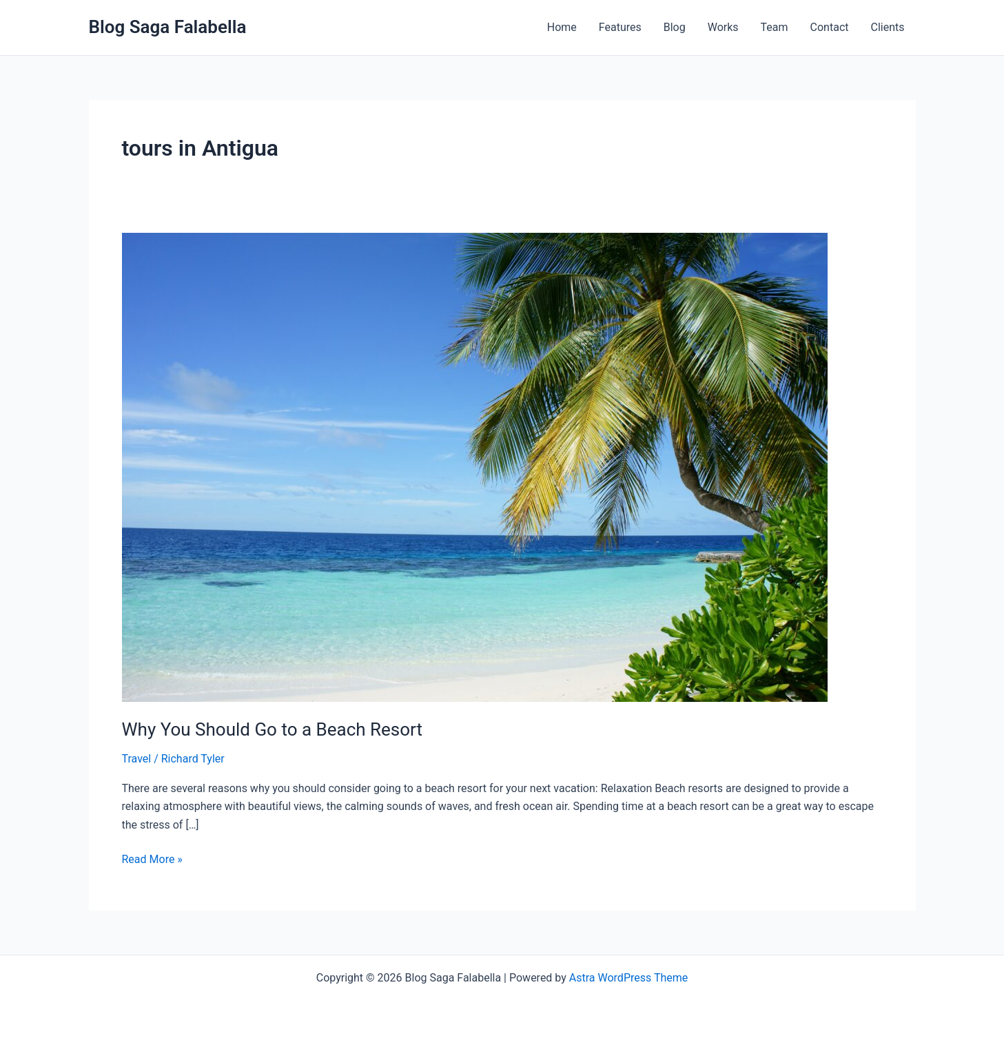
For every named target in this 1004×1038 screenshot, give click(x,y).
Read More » (152, 858)
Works (723, 27)
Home (562, 27)
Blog (675, 27)
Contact (829, 27)
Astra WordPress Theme (628, 977)
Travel (137, 758)
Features (620, 27)
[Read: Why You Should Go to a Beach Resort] (475, 466)
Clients (887, 27)
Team (774, 27)
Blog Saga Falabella (168, 27)
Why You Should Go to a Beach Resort (272, 729)
